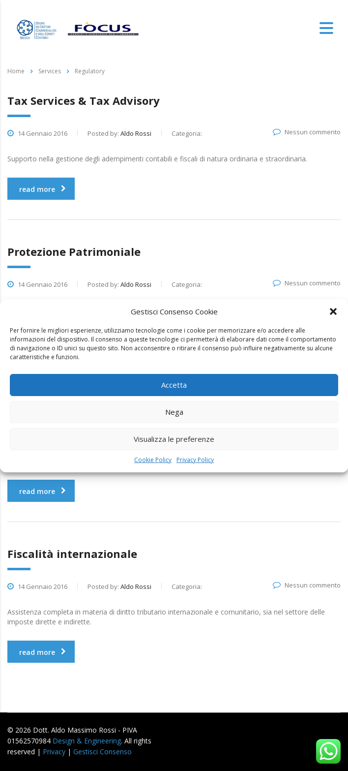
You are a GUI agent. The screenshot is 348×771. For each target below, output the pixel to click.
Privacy (54, 751)
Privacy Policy (195, 460)
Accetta (174, 385)
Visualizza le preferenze (174, 439)
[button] (333, 311)
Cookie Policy (153, 460)
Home (16, 71)
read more (42, 189)
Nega (174, 412)
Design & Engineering (87, 740)
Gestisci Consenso (102, 751)
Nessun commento (307, 131)
